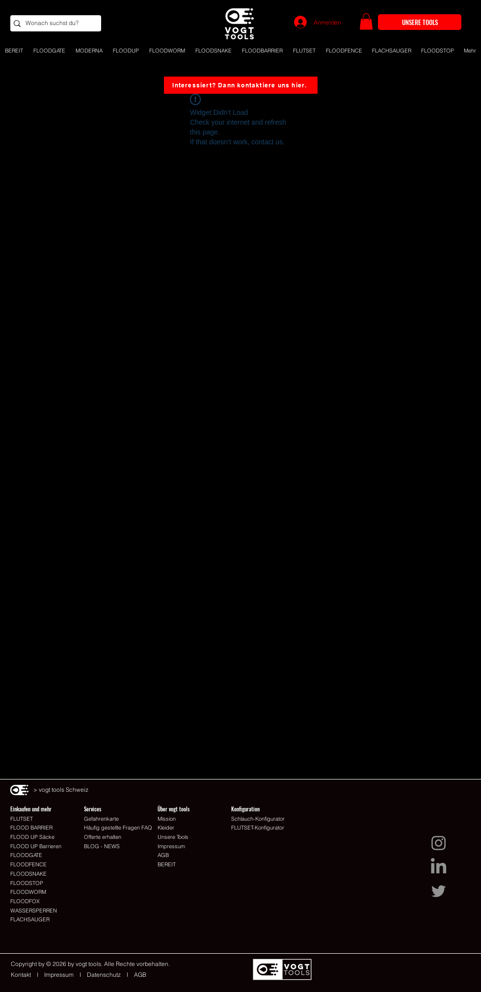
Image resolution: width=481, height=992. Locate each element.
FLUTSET (21, 818)
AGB (140, 974)
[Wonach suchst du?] (53, 23)
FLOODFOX (25, 901)
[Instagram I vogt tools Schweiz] (438, 843)
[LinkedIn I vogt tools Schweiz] (438, 867)
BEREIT (167, 864)
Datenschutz (104, 974)
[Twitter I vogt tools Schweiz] (438, 891)
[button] (366, 21)
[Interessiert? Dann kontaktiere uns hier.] (241, 85)
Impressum (59, 974)
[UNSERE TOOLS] (419, 22)
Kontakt (24, 974)
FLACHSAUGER (30, 919)
